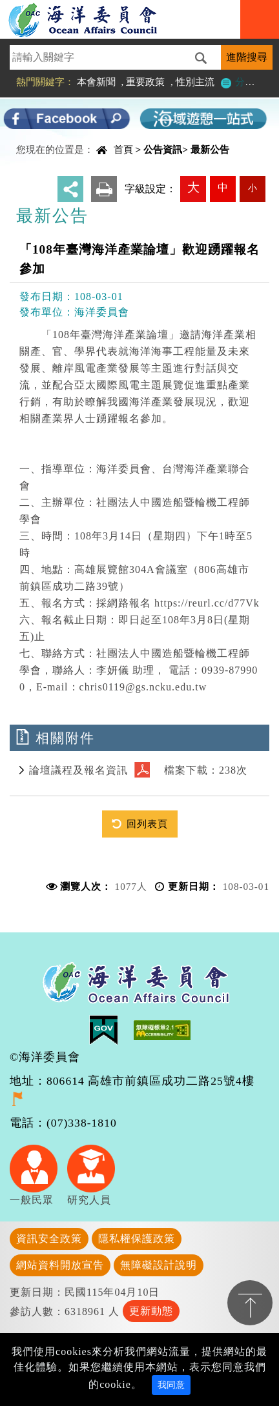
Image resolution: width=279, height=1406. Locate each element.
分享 (70, 189)
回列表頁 (147, 823)
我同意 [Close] (171, 1385)
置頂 (250, 1302)
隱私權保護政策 (136, 1238)
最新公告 (210, 149)
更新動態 (151, 1310)
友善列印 (104, 189)
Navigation (259, 19)
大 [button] (193, 187)
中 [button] (223, 187)
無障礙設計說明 (158, 1265)
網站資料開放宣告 (60, 1265)
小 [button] (252, 188)
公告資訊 (162, 149)
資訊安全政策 (49, 1238)
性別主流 (195, 81)
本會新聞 (96, 81)
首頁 (123, 149)
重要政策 (145, 81)
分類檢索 (247, 81)
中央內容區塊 (43, 138)
